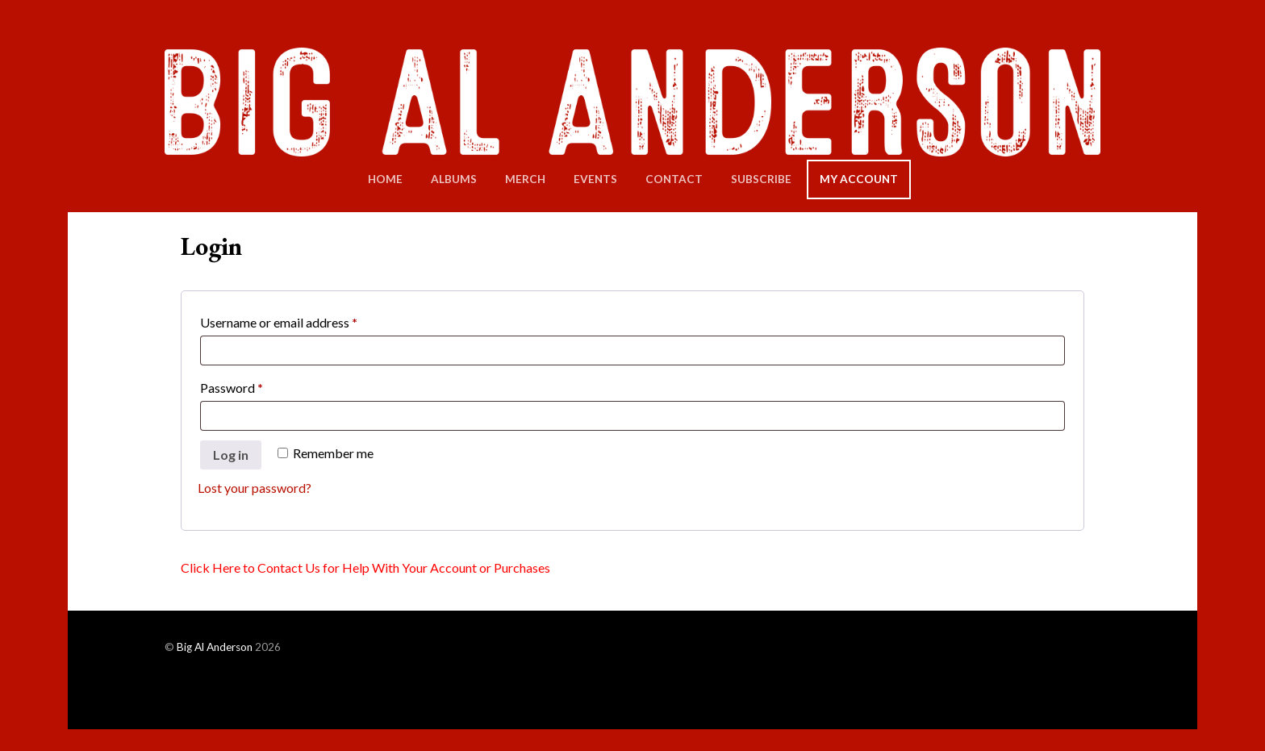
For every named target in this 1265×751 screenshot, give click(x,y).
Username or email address (303, 320)
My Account (859, 179)
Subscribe (761, 179)
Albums (454, 179)
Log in (230, 454)
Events (595, 179)
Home (385, 179)
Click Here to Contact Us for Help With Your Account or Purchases (365, 567)
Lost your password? (254, 487)
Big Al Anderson (215, 646)
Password (256, 385)
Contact (674, 179)
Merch (525, 179)
